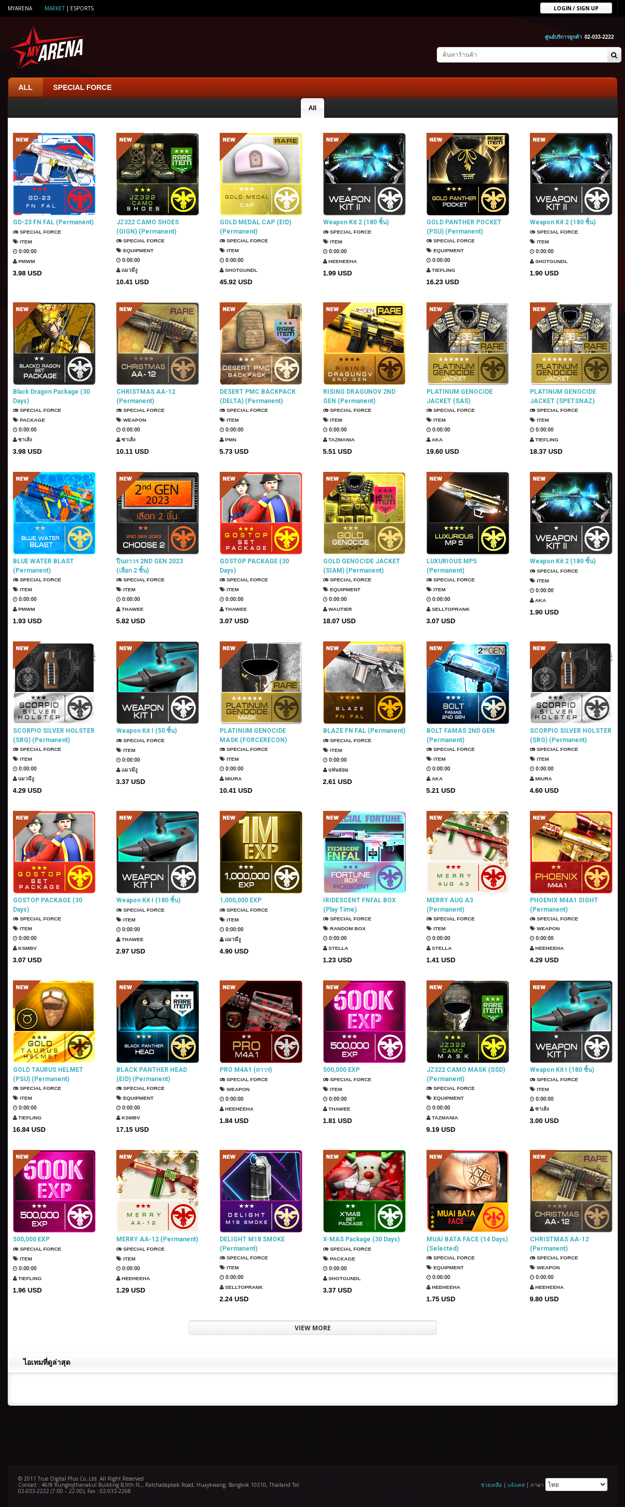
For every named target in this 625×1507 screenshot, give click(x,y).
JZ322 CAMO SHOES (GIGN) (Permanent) (147, 227)
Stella (336, 948)
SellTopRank (448, 609)
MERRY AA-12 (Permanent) (157, 1239)
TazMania (339, 439)
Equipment (135, 250)
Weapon (131, 420)
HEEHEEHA (340, 261)
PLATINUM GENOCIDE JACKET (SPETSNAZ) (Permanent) (563, 396)
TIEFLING (440, 270)
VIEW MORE (313, 1328)
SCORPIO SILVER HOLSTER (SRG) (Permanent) (54, 735)
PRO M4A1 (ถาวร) (246, 1069)
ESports (82, 8)
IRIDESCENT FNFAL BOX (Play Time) (359, 905)
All (312, 108)
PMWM (24, 261)
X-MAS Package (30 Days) (361, 1239)
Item (23, 241)
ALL (26, 87)
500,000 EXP (341, 1069)
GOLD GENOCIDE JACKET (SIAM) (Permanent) (361, 566)
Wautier (338, 609)
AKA (434, 439)
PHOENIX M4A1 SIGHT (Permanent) (564, 905)
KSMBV (25, 948)
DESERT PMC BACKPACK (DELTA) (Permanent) (258, 396)
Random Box (344, 928)
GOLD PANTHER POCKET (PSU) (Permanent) (463, 227)
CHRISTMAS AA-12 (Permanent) (145, 396)
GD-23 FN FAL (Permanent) (53, 222)
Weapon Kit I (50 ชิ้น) (146, 730)
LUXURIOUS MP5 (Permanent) (451, 566)
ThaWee (130, 609)
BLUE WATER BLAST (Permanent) (43, 566)
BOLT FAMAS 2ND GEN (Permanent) (460, 735)
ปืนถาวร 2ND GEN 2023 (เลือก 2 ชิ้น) (149, 566)
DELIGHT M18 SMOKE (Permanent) (252, 1244)
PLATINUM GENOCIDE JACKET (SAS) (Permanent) (459, 396)
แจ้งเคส (516, 1484)
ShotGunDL (239, 270)
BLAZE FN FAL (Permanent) (364, 730)
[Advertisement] (313, 1434)
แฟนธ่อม (336, 770)
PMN (228, 439)
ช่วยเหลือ (491, 1484)
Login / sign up (576, 7)
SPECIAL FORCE (82, 87)
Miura (231, 778)
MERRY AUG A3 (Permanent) (449, 905)
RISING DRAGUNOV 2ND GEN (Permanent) (359, 396)
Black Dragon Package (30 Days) (51, 396)
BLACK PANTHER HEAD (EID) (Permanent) (151, 1074)
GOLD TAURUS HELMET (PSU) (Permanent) (48, 1074)
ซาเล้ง (23, 439)
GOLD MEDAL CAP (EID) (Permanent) (255, 227)
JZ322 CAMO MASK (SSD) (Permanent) (465, 1074)
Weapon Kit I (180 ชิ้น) (148, 900)
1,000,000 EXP (241, 900)
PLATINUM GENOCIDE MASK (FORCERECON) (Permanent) (253, 735)
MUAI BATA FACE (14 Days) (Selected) (467, 1244)
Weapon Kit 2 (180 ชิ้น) (356, 222)
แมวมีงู (127, 270)
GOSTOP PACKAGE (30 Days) (254, 566)
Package (29, 420)
